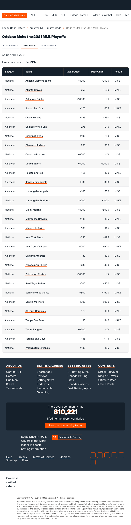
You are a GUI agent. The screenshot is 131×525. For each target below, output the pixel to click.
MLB (54, 14)
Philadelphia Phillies (36, 264)
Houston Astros (34, 172)
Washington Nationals (37, 347)
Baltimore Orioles (34, 99)
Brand (10, 384)
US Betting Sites (78, 371)
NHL (63, 14)
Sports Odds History (13, 27)
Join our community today (65, 425)
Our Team (12, 380)
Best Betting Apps (79, 388)
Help (9, 457)
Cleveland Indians (35, 145)
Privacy (22, 457)
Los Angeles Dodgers (37, 200)
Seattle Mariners (34, 301)
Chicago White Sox (36, 126)
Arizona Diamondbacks (38, 80)
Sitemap (11, 460)
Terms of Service (43, 457)
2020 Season (10, 45)
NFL (35, 14)
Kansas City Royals (36, 182)
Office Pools (106, 384)
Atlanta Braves (33, 89)
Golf (118, 14)
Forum (26, 460)
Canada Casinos (78, 384)
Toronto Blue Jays (35, 338)
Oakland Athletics (35, 255)
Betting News (45, 380)
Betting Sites (79, 366)
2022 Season (48, 45)
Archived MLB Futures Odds (45, 27)
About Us (14, 366)
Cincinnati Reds (34, 135)
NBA (45, 14)
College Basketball (102, 14)
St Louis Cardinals (35, 311)
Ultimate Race (107, 380)
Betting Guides (50, 366)
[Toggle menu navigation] (126, 5)
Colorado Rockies (35, 154)
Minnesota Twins (35, 228)
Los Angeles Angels (36, 191)
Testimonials (14, 388)
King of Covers (108, 376)
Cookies (65, 457)
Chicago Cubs (33, 117)
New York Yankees (36, 246)
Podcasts (43, 384)
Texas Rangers (33, 329)
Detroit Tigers (33, 163)
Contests (106, 366)
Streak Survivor (108, 371)
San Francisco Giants (37, 292)
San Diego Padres (35, 283)
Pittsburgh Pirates (35, 274)
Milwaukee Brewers (36, 218)
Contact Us (13, 371)
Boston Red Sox (34, 108)
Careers (11, 376)
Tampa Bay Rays (34, 320)
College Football (79, 14)
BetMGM (31, 62)
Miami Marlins (33, 209)
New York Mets (34, 237)
